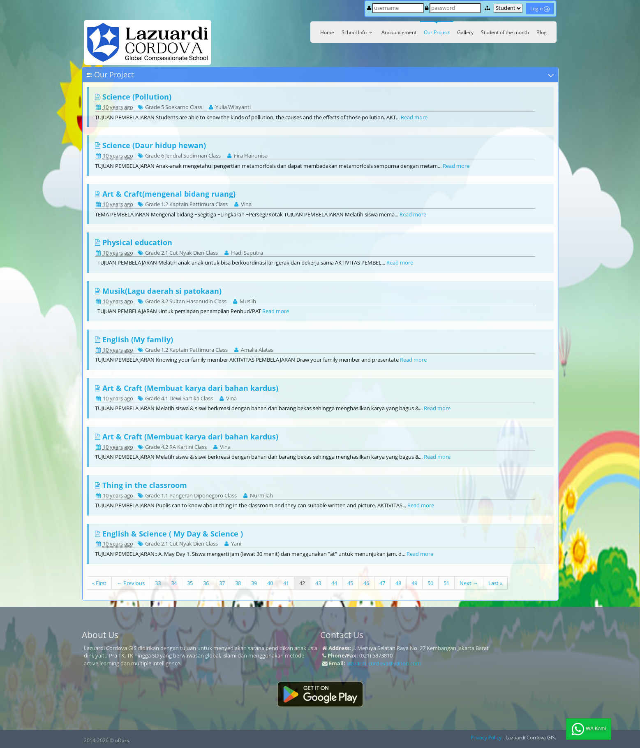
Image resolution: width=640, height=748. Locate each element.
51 (446, 583)
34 (174, 583)
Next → (469, 583)
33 (158, 583)
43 (318, 583)
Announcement (398, 32)
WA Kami (588, 729)
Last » (495, 583)
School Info (358, 32)
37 (222, 583)
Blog (541, 32)
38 (238, 583)
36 (206, 583)
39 (254, 583)
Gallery (465, 32)
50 (430, 583)
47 (382, 583)
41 (286, 583)
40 (270, 583)
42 (302, 583)
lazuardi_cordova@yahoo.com (384, 663)
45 (350, 583)
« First (99, 583)
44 (334, 583)
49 (414, 583)
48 (398, 583)
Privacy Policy (486, 737)
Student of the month (505, 32)
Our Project (437, 32)
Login (540, 8)
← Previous (131, 583)
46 (366, 583)
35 (190, 583)
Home (327, 32)
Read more (414, 117)
